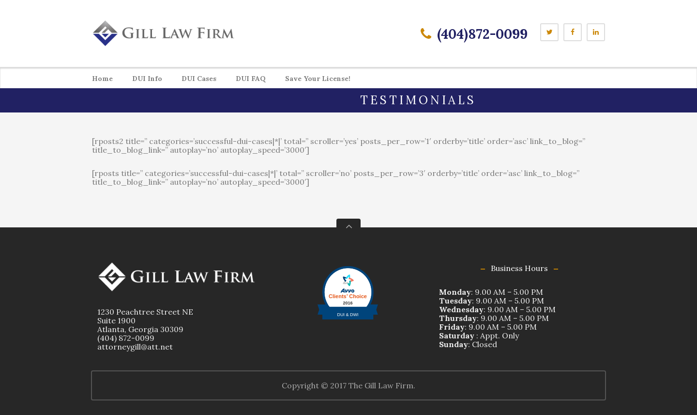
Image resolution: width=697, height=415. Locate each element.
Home (102, 78)
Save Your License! (317, 78)
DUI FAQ (251, 78)
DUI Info (147, 78)
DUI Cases (199, 78)
